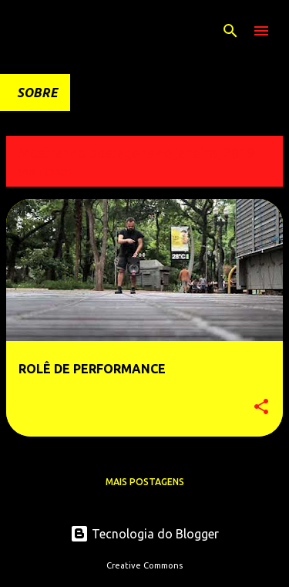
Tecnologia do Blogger (144, 534)
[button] (261, 407)
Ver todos (45, 172)
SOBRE (37, 93)
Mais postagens (145, 482)
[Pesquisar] (230, 30)
